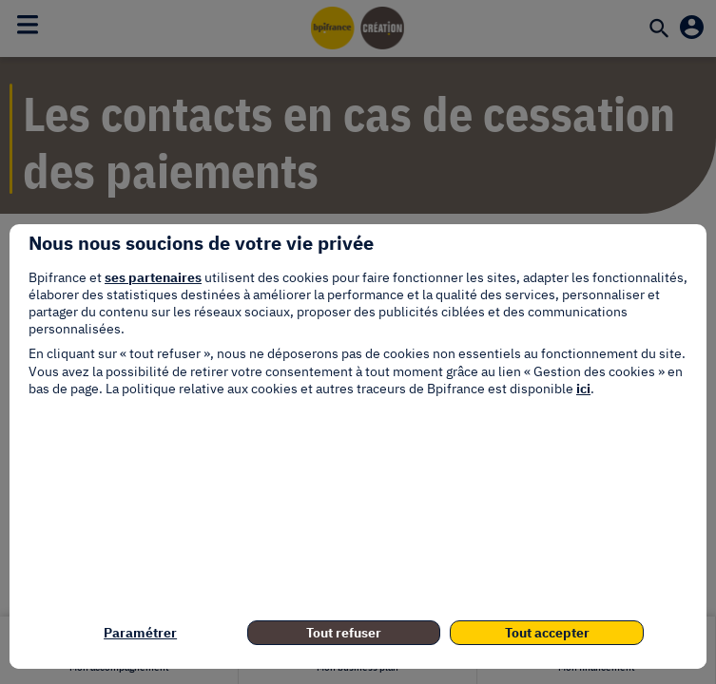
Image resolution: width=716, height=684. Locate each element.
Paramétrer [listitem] (140, 632)
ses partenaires (153, 277)
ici (583, 388)
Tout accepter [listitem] (547, 632)
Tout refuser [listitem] (343, 632)
